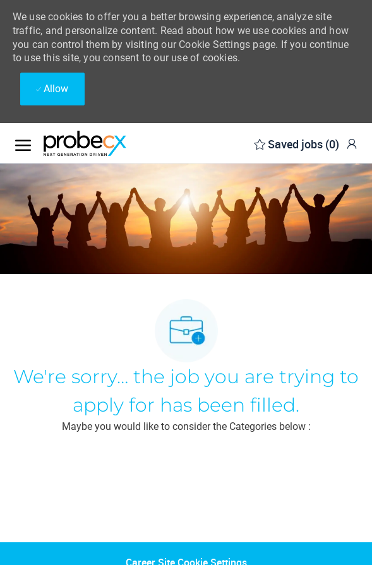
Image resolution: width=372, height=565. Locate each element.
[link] (352, 143)
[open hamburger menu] (23, 143)
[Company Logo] (107, 143)
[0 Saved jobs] (296, 143)
